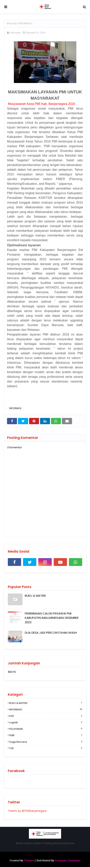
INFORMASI (25, 23)
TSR (45, 748)
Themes (29, 860)
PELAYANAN (45, 729)
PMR (45, 735)
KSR (45, 716)
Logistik (45, 722)
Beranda (12, 23)
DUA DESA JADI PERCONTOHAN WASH (51, 633)
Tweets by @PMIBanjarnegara (27, 811)
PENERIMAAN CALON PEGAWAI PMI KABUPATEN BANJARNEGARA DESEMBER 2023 (51, 617)
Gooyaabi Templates (67, 860)
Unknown (15, 32)
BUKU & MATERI (35, 596)
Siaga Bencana (45, 741)
